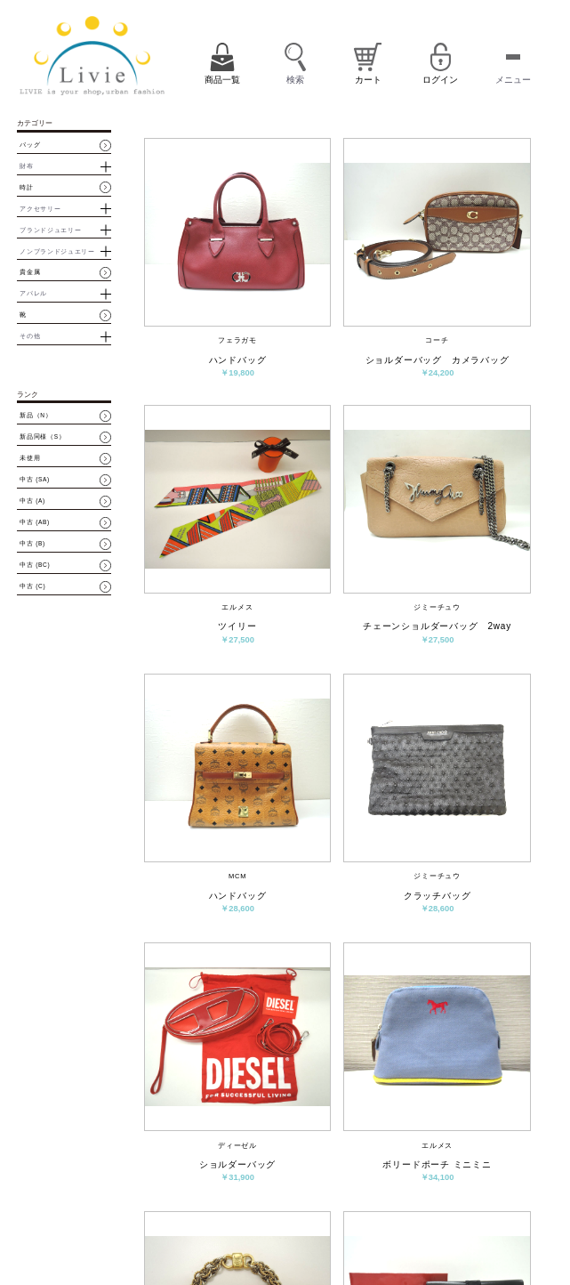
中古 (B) (32, 543)
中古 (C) (32, 586)
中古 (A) (32, 501)
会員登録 (400, 1188)
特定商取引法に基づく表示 (443, 1214)
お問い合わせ (371, 1214)
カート (362, 1188)
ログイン (442, 1188)
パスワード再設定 (495, 1193)
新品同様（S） (42, 437)
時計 (26, 187)
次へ (444, 1076)
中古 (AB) (35, 522)
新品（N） (36, 415)
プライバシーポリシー (342, 1236)
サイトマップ (409, 1236)
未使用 (30, 458)
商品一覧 (323, 1188)
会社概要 (323, 1214)
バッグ (30, 145)
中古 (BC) (35, 565)
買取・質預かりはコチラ (140, 1251)
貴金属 (30, 272)
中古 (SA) (35, 479)
